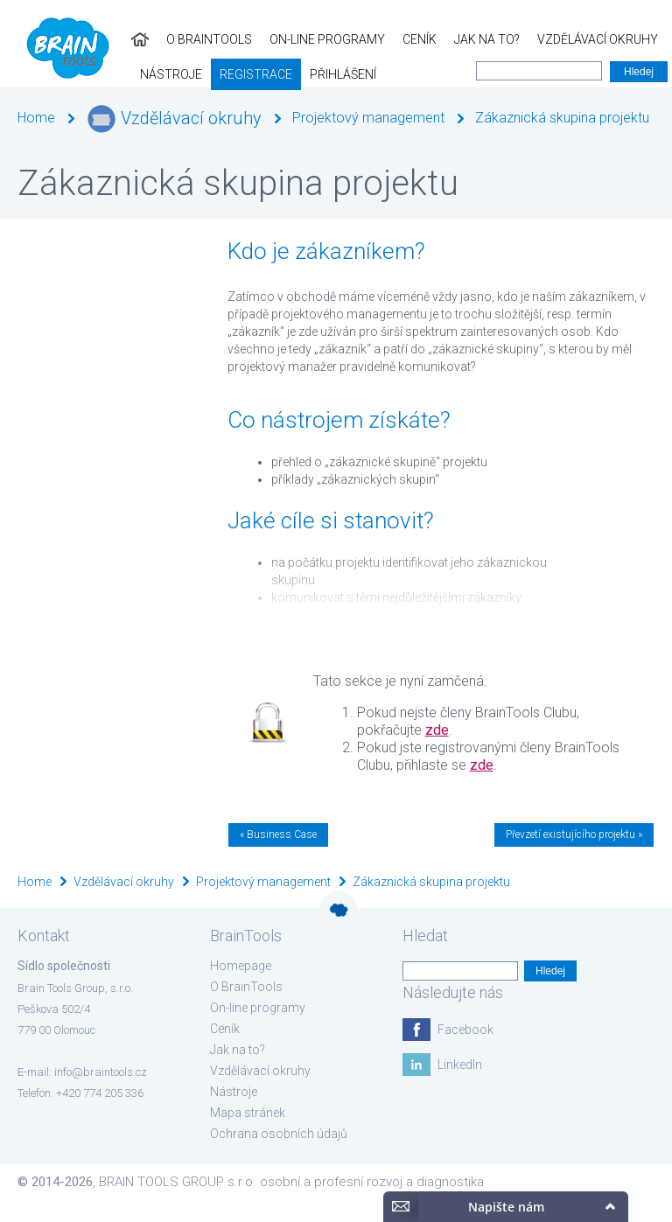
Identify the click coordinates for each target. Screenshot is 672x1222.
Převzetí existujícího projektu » (574, 834)
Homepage (240, 966)
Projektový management (368, 117)
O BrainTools (78, 39)
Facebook (466, 1030)
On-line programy (196, 39)
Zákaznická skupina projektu (562, 117)
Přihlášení (132, 74)
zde (437, 730)
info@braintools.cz (100, 1072)
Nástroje (575, 39)
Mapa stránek (247, 1113)
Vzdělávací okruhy (466, 39)
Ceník (288, 39)
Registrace (45, 74)
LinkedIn (460, 1065)
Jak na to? (355, 39)
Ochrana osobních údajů (278, 1134)
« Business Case (278, 834)
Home (36, 117)
